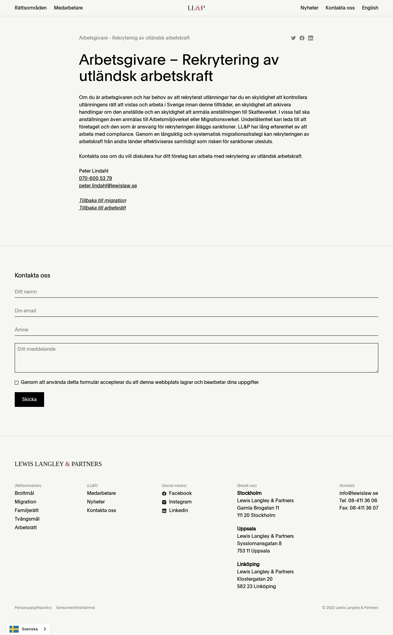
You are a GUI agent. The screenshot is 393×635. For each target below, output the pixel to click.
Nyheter (309, 8)
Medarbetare (68, 8)
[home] (196, 8)
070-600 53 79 (95, 178)
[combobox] (28, 629)
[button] (31, 8)
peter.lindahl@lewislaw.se (108, 186)
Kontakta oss (340, 8)
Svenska (23, 629)
